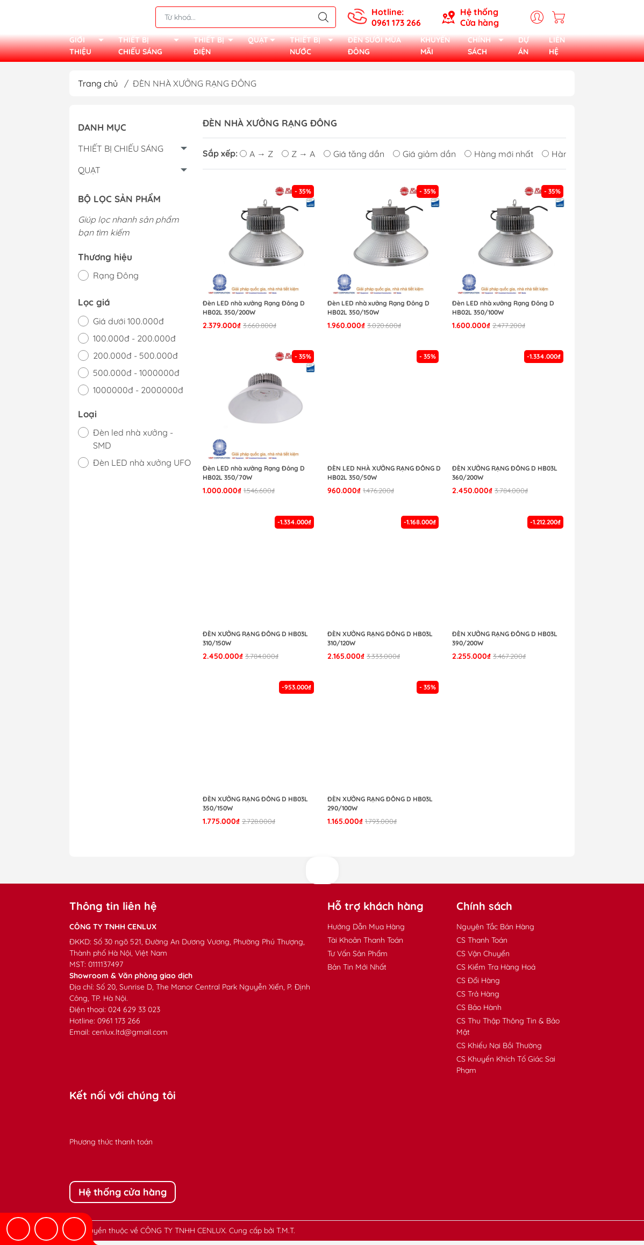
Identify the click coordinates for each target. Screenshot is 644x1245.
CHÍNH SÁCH (489, 48)
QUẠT (264, 44)
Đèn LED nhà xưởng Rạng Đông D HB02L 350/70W (254, 477)
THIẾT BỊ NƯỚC (314, 48)
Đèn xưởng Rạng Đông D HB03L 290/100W (380, 807)
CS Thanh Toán (481, 944)
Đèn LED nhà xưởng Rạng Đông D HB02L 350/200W (254, 312)
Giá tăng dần (354, 157)
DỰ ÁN (523, 48)
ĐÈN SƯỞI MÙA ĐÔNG (374, 48)
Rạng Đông (116, 279)
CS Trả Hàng (477, 998)
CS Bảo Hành (479, 1011)
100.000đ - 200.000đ (134, 342)
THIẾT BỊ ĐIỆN (217, 48)
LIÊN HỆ (557, 48)
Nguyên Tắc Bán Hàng (495, 931)
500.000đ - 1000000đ (136, 377)
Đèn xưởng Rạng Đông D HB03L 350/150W (255, 807)
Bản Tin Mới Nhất (357, 971)
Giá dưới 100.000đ (128, 325)
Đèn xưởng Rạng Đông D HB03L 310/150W (255, 642)
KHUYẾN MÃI (435, 48)
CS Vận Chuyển (483, 958)
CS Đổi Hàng (478, 985)
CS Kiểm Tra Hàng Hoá (495, 971)
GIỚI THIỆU (89, 48)
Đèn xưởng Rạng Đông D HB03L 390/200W (504, 642)
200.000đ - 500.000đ (135, 359)
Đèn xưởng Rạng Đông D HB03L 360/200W (504, 477)
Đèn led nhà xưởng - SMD (133, 443)
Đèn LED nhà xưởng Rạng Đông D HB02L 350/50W (384, 477)
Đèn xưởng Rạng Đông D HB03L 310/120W (380, 642)
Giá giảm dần (424, 157)
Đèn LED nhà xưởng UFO (142, 466)
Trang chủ (98, 87)
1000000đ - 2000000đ (138, 394)
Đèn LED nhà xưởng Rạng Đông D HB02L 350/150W (378, 312)
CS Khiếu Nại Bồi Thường (499, 1050)
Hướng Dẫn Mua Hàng (366, 931)
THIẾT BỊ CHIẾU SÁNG (151, 48)
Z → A (298, 157)
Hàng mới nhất (498, 157)
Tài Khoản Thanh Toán (365, 944)
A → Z (256, 157)
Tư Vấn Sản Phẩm (357, 958)
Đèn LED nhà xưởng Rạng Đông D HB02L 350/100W (503, 312)
